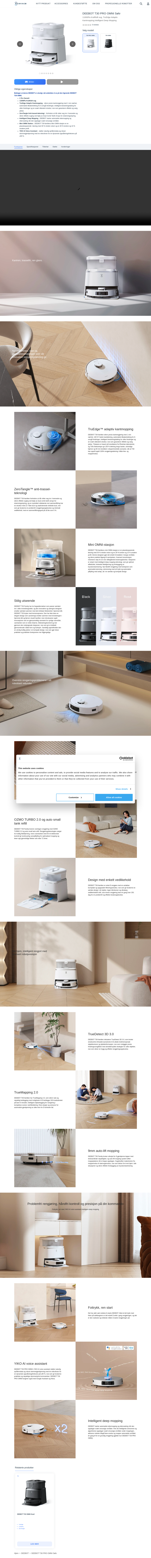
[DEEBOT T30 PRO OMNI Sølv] (95, 25)
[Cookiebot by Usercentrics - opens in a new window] (121, 759)
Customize (75, 797)
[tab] (18, 146)
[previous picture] (20, 44)
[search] (141, 3)
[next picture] (72, 44)
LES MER (34, 1544)
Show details (122, 789)
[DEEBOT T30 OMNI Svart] (108, 42)
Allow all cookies (114, 797)
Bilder (29, 82)
